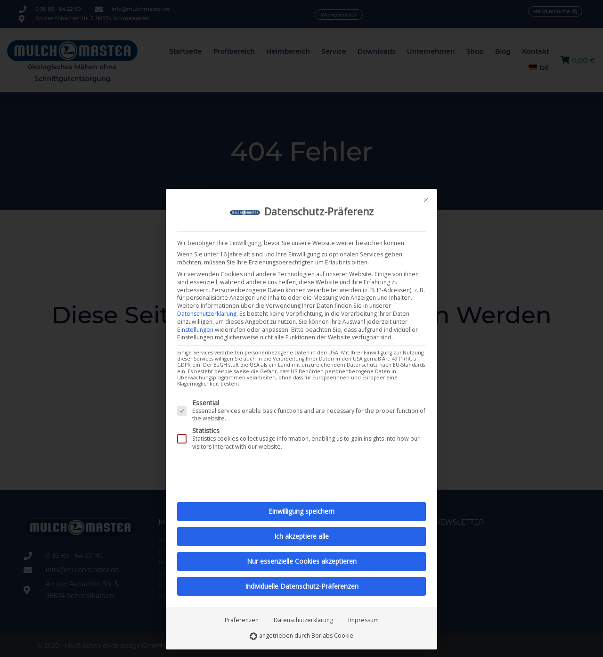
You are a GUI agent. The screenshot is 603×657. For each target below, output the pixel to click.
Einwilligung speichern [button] (301, 511)
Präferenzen (242, 620)
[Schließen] (425, 200)
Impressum (363, 620)
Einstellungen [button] (195, 330)
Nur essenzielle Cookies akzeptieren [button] (302, 561)
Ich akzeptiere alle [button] (301, 536)
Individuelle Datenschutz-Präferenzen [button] (302, 586)
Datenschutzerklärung (206, 314)
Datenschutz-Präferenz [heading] (319, 212)
